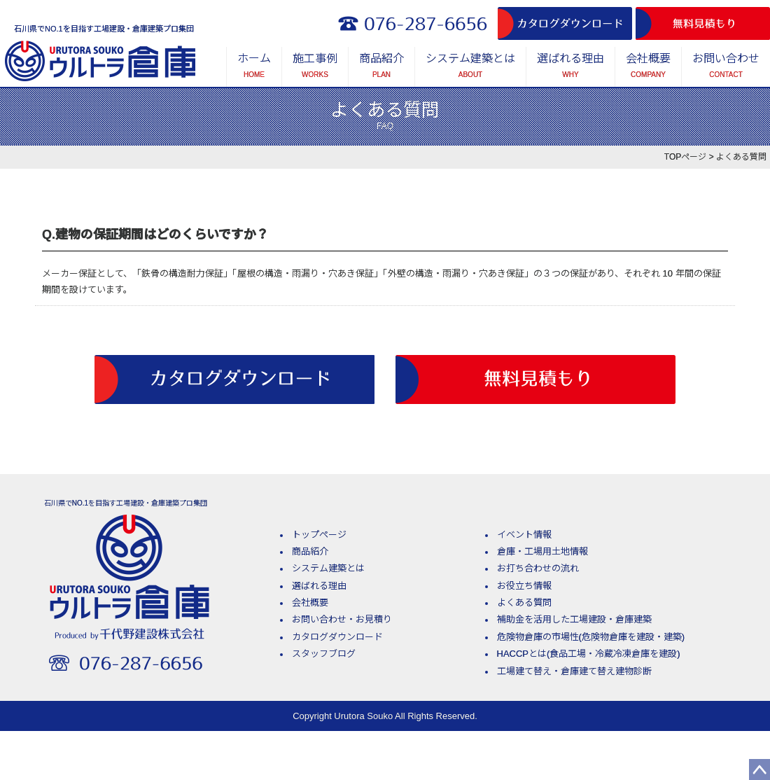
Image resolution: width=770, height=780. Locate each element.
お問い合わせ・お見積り (342, 619)
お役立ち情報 (524, 585)
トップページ (319, 534)
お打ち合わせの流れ (538, 568)
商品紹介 (381, 68)
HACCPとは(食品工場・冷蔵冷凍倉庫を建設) (588, 653)
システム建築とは (470, 68)
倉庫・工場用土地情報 (542, 551)
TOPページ (685, 157)
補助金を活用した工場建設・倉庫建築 (574, 619)
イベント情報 (524, 534)
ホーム (254, 68)
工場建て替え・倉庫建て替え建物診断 (574, 671)
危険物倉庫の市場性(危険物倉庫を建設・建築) (591, 637)
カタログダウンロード (337, 637)
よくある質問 (524, 602)
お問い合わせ (726, 68)
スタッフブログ (324, 653)
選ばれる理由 (570, 68)
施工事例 (315, 68)
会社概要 (648, 68)
